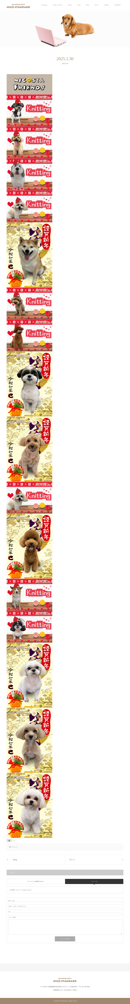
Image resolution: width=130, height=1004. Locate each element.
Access (97, 5)
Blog (87, 5)
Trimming (44, 5)
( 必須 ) (11, 900)
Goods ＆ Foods (57, 5)
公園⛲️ (15, 859)
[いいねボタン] (9, 840)
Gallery (70, 5)
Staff (79, 5)
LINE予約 (117, 5)
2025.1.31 (72, 859)
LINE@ (106, 5)
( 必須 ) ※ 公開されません (17, 906)
